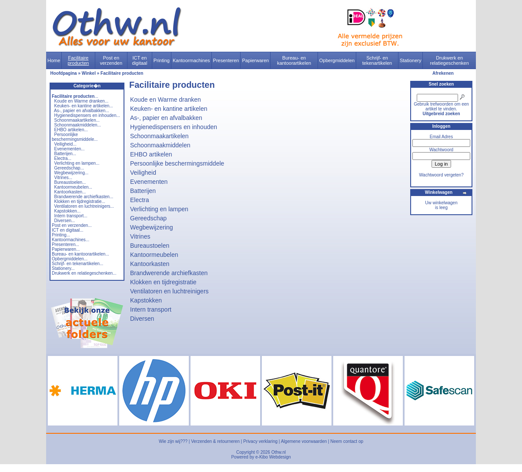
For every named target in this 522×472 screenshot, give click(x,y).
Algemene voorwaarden (304, 441)
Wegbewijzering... (71, 172)
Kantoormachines (191, 60)
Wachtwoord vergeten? (441, 175)
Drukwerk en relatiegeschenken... (84, 273)
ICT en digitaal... (68, 230)
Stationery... (63, 268)
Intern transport (150, 309)
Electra (139, 199)
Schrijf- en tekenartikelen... (77, 263)
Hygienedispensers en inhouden (173, 126)
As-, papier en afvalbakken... (81, 110)
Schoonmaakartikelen (159, 136)
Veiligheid (143, 172)
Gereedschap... (69, 168)
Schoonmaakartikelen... (77, 120)
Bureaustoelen (149, 245)
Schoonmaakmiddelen (160, 145)
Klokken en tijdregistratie (163, 282)
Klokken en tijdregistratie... (79, 201)
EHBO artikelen (151, 154)
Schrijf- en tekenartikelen (377, 60)
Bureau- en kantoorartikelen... (80, 254)
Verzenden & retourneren (215, 441)
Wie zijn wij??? (173, 441)
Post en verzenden (111, 60)
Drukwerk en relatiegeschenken (449, 60)
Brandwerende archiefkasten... (84, 196)
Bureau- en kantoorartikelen (294, 60)
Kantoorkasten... (70, 191)
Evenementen (148, 181)
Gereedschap (148, 218)
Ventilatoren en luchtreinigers (169, 291)
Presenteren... (65, 244)
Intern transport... (70, 215)
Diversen (142, 318)
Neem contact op (346, 441)
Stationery (411, 60)
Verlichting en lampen (159, 209)
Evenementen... (69, 148)
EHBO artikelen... (71, 129)
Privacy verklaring (260, 441)
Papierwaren (255, 60)
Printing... (61, 235)
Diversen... (64, 220)
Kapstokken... (67, 211)
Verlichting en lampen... (77, 163)
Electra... (62, 158)
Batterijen (143, 190)
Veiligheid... (65, 144)
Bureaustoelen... (70, 182)
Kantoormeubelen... (73, 187)
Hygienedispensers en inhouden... (87, 115)
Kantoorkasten (149, 263)
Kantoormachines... (70, 239)
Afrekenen (443, 73)
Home (53, 60)
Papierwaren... (66, 249)
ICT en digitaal (139, 60)
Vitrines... (63, 177)
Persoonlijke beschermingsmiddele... (75, 137)
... (75, 96)
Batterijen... (65, 153)
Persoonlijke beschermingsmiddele (177, 163)
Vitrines (140, 236)
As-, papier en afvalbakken (166, 117)
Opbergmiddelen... (69, 258)
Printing (162, 60)
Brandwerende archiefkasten (168, 272)
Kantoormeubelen (154, 254)
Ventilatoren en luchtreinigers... (84, 206)
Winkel (89, 73)
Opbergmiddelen (337, 60)
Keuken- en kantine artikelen (168, 108)
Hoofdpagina (63, 73)
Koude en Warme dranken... (81, 101)
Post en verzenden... (72, 225)
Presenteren (226, 60)
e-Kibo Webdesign (273, 457)
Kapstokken (146, 300)
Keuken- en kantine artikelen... (83, 105)
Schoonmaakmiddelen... (77, 125)
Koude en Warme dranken (165, 99)
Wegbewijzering (151, 227)
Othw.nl (278, 452)
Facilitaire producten (78, 60)
